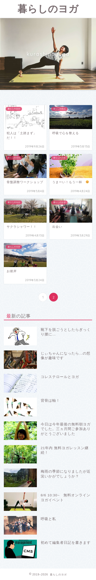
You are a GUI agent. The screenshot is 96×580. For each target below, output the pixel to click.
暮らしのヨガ (48, 9)
